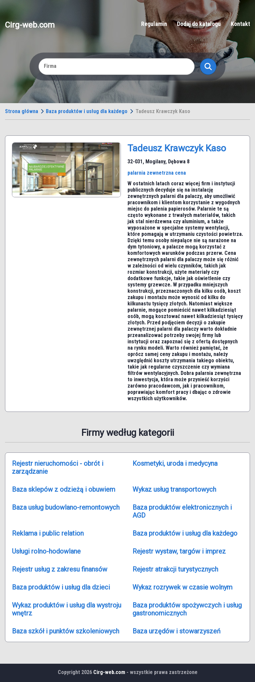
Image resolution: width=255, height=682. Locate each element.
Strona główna (21, 111)
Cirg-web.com (30, 24)
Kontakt (240, 23)
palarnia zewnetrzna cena (157, 173)
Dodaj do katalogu (199, 23)
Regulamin (154, 23)
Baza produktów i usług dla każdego (87, 111)
